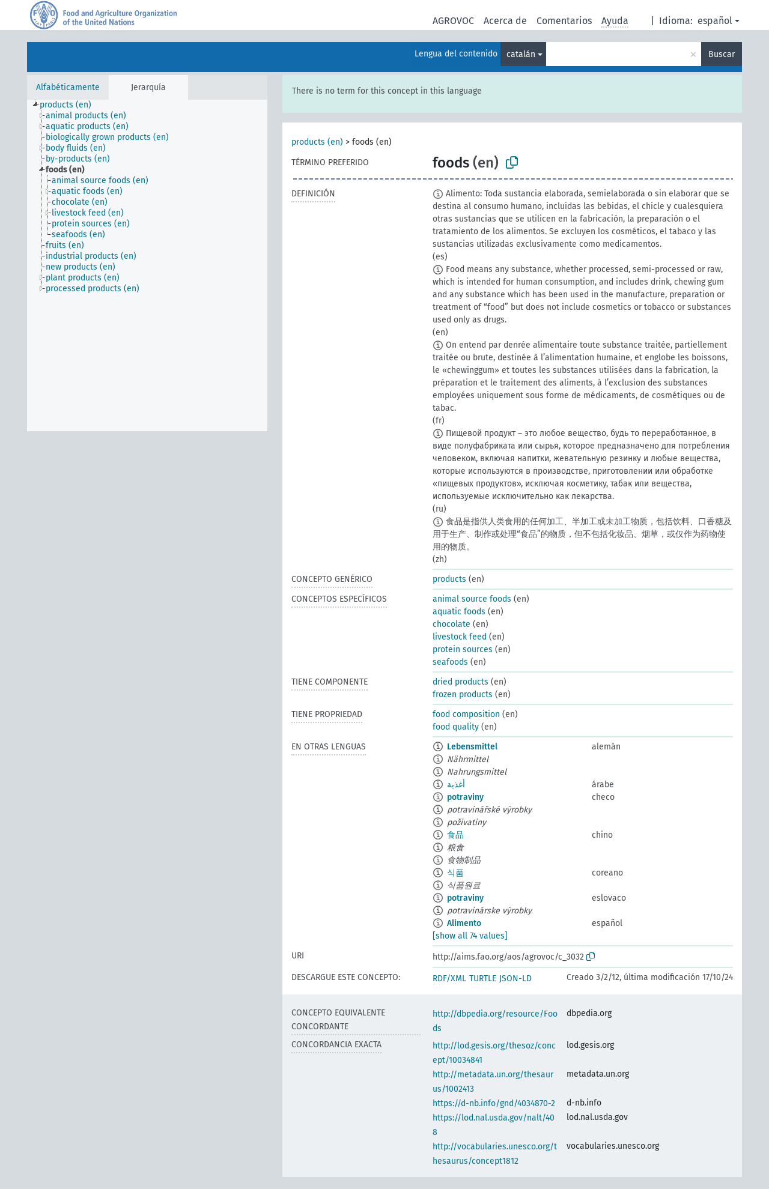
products (449, 579)
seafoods (450, 662)
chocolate (451, 624)
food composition (466, 714)
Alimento (464, 923)
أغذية (456, 784)
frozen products (463, 694)
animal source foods (472, 599)
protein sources (463, 649)
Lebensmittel (472, 747)
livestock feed (460, 637)
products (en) (317, 142)
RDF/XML (449, 978)
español (715, 20)
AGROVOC (453, 20)
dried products (460, 682)
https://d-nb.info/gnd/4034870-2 (494, 1103)
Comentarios (564, 20)
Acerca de (505, 20)
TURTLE (482, 978)
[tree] (147, 265)
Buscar (721, 54)
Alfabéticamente (68, 87)
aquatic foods (459, 612)
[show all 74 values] (470, 936)
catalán (520, 54)
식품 (455, 873)
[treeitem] (70, 105)
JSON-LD (515, 978)
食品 (455, 835)
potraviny (465, 797)
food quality (456, 727)
